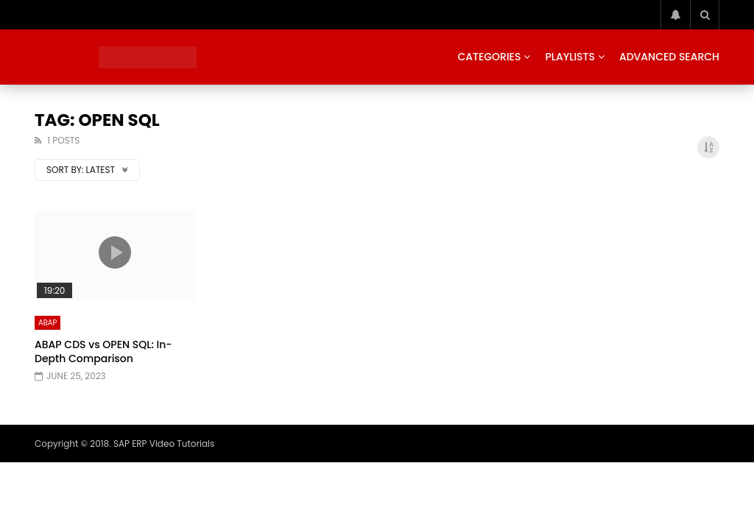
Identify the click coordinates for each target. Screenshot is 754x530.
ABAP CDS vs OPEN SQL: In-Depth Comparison (103, 351)
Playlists (570, 56)
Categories (489, 56)
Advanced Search (669, 56)
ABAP (47, 322)
